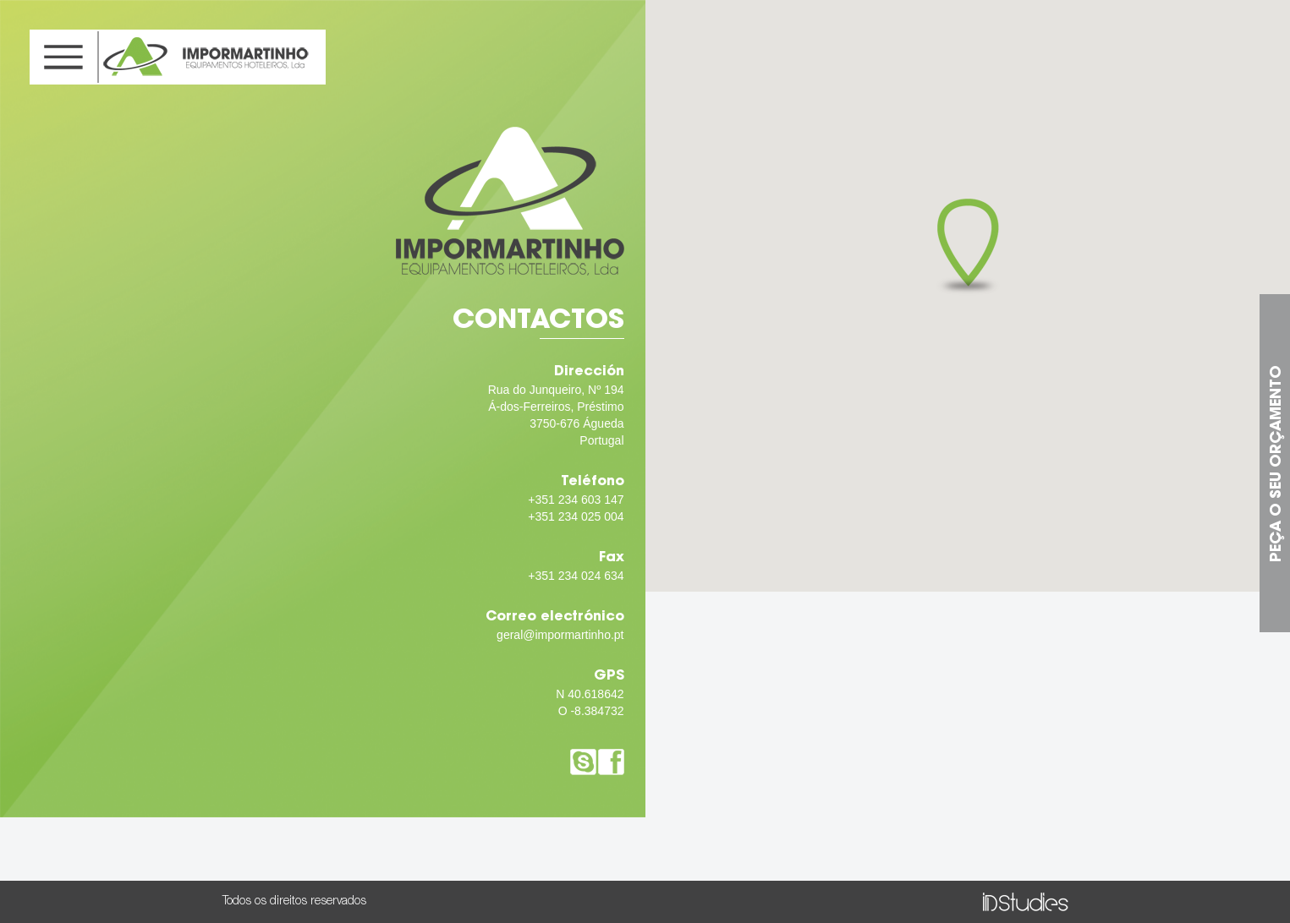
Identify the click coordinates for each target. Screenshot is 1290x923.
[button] (968, 247)
